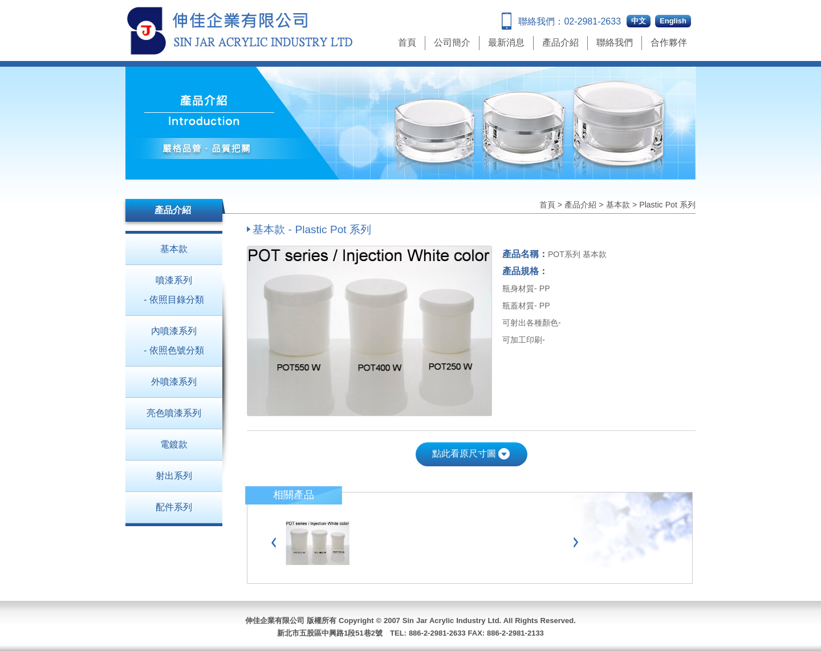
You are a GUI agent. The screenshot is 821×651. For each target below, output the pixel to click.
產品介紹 (560, 42)
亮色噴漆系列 (174, 413)
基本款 (618, 204)
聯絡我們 (614, 42)
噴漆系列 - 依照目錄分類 (174, 289)
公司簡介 (452, 42)
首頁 (407, 42)
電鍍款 (174, 444)
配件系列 (174, 507)
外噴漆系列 (174, 381)
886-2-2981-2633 (437, 633)
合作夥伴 (669, 42)
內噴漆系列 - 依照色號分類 (174, 340)
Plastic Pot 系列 (667, 204)
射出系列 (174, 476)
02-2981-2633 (592, 21)
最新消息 (506, 42)
